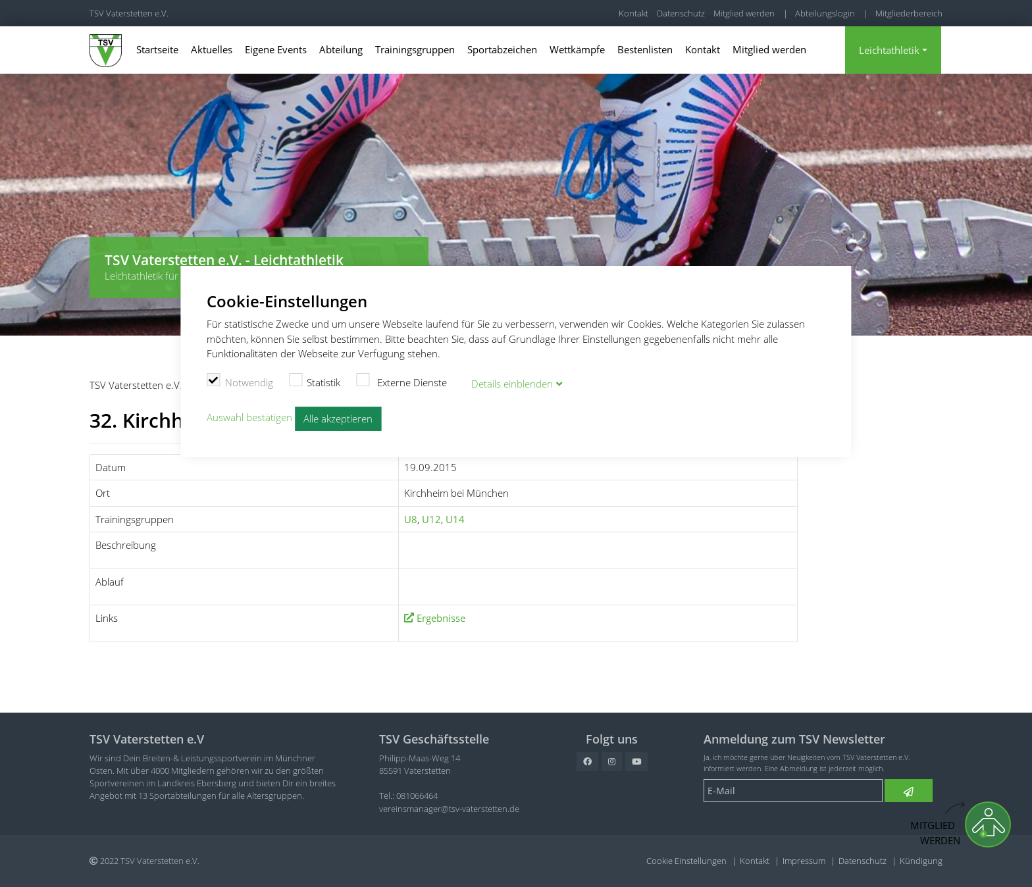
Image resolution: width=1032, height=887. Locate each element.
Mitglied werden (744, 13)
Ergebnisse (441, 617)
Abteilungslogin (825, 13)
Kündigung (921, 861)
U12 (431, 519)
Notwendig (240, 381)
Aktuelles (211, 49)
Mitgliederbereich (908, 13)
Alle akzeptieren (338, 418)
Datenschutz (681, 13)
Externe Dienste (401, 381)
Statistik (315, 381)
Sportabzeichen (502, 49)
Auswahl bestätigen (249, 417)
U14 (455, 519)
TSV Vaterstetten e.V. (129, 13)
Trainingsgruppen (415, 49)
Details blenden (512, 383)
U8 (410, 519)
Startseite (157, 49)
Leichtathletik (889, 50)
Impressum (804, 861)
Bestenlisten (645, 49)
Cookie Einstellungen (686, 861)
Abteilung (341, 49)
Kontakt (633, 13)
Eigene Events (276, 49)
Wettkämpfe (577, 49)
